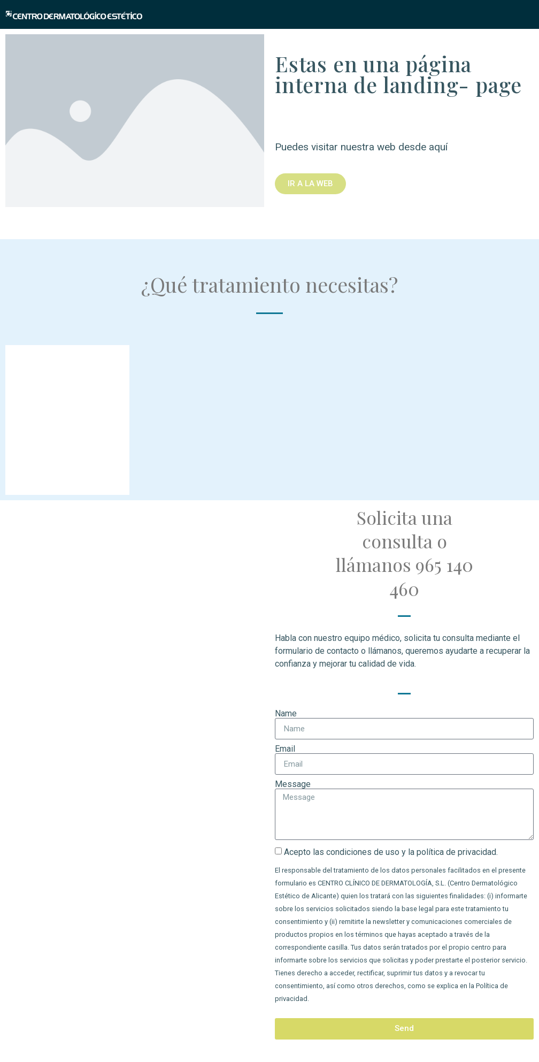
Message (293, 784)
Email (285, 749)
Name (286, 713)
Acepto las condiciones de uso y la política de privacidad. (391, 852)
